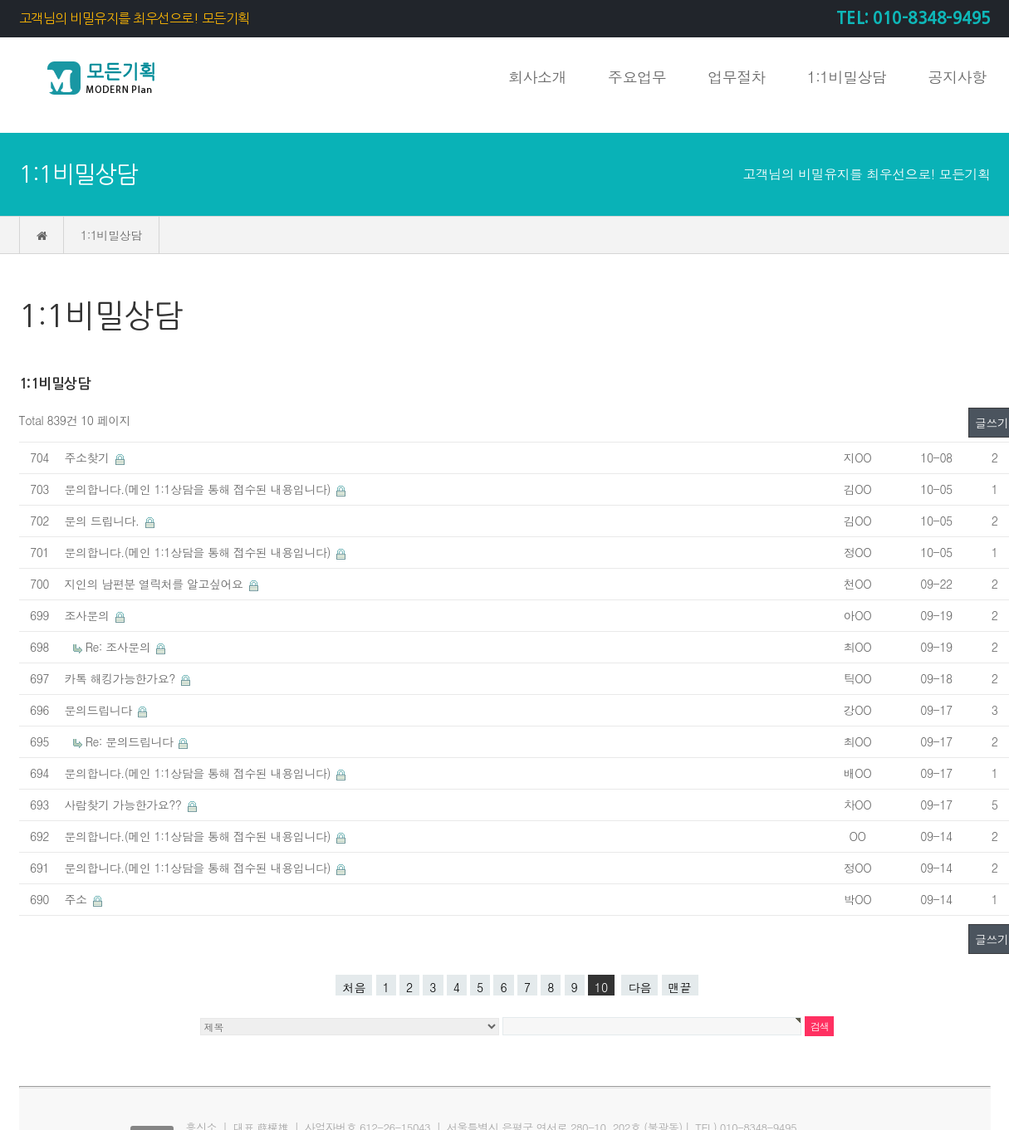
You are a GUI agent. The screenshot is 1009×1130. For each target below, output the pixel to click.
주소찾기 (89, 457)
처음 (353, 987)
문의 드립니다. (104, 520)
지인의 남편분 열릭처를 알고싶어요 (156, 583)
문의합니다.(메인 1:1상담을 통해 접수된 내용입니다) (200, 489)
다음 (639, 987)
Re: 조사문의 (120, 646)
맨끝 (680, 987)
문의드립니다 (100, 710)
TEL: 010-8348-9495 (913, 18)
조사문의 (89, 615)
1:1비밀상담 (847, 76)
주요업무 (637, 76)
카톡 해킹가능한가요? (122, 678)
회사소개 (537, 76)
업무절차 (737, 76)
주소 (78, 899)
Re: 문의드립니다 (131, 741)
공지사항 (957, 76)
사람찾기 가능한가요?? (125, 804)
